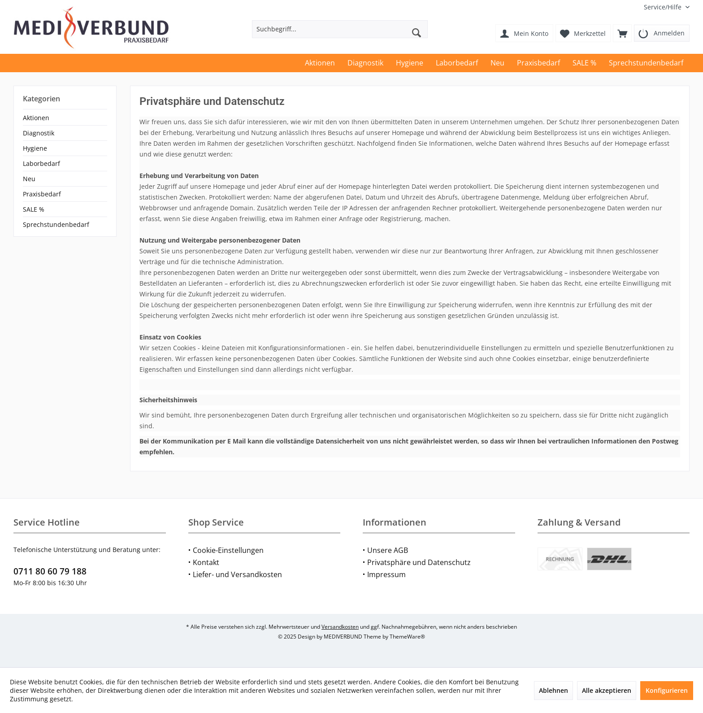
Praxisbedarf (42, 194)
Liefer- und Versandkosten (237, 574)
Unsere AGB (387, 550)
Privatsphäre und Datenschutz (419, 562)
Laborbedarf (41, 163)
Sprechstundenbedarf (56, 224)
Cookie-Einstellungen (228, 550)
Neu (29, 178)
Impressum (386, 574)
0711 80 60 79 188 (50, 571)
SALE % (33, 209)
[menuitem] (663, 7)
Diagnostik (38, 133)
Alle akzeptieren (606, 690)
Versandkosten (340, 626)
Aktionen (36, 117)
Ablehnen (553, 690)
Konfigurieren (667, 690)
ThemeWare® (407, 636)
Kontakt (206, 562)
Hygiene (35, 148)
